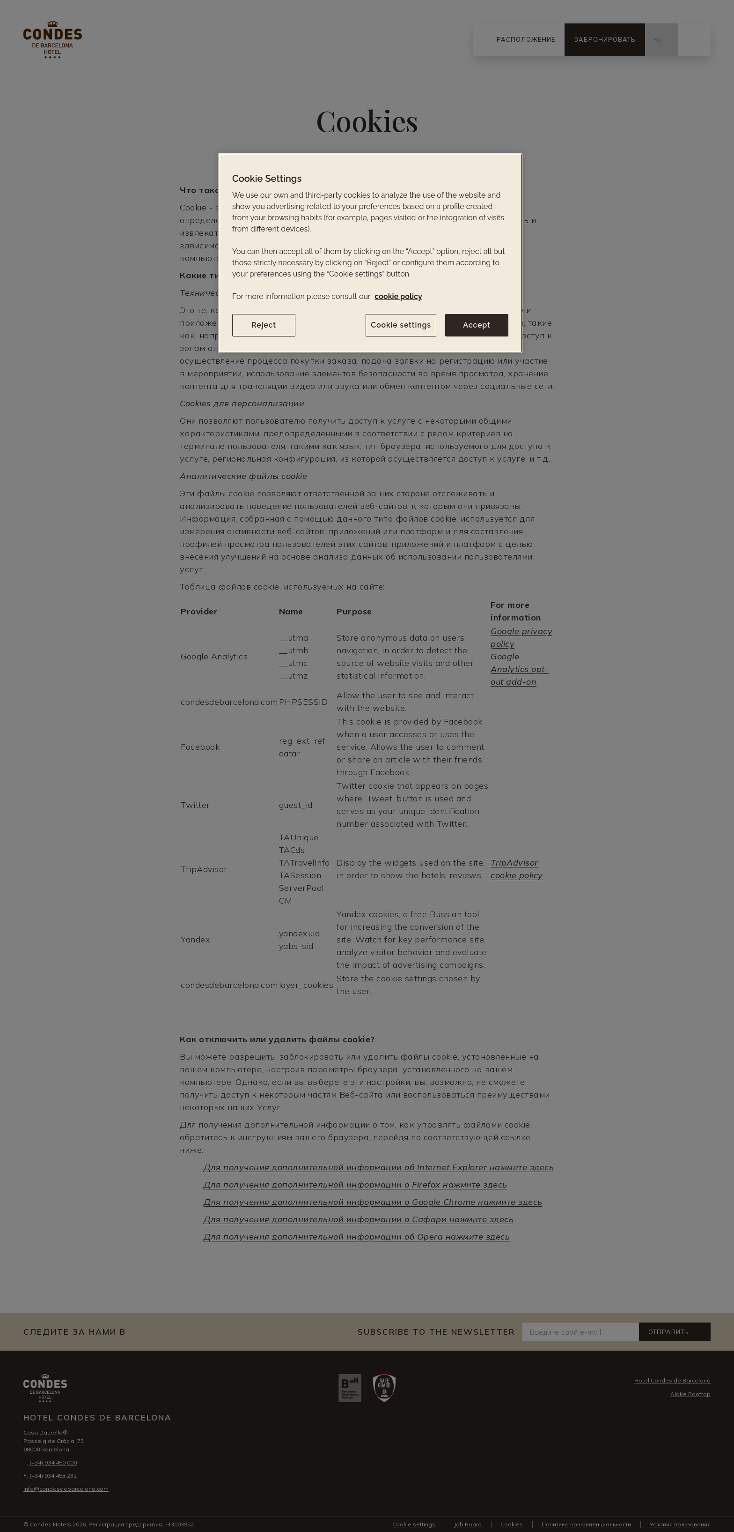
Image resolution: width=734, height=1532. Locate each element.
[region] (370, 253)
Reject (263, 325)
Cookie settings (401, 325)
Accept (476, 325)
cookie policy (398, 296)
